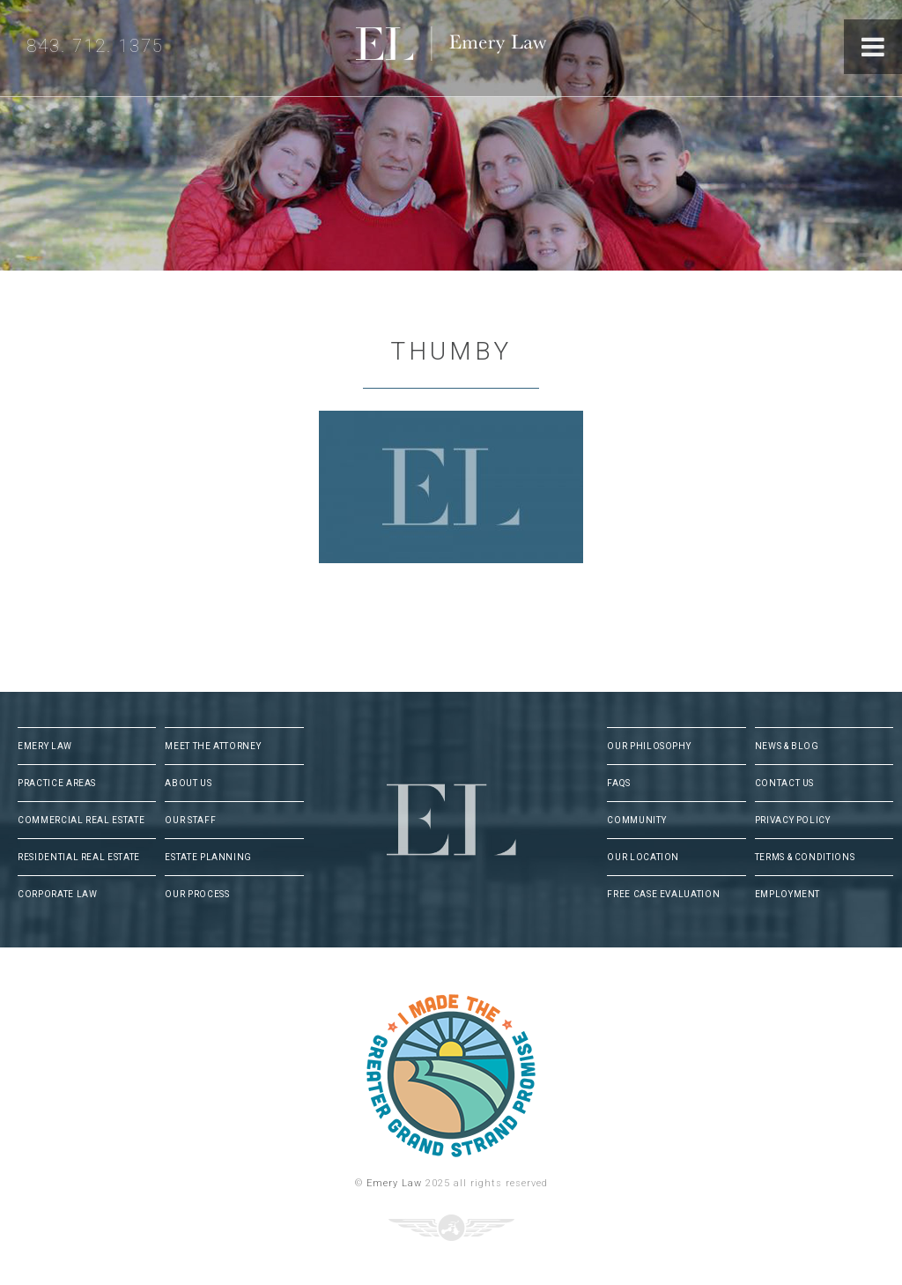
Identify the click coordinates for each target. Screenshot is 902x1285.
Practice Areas (57, 783)
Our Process (197, 894)
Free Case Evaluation (663, 894)
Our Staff (190, 820)
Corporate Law (57, 894)
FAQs (619, 783)
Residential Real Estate (79, 857)
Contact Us (785, 783)
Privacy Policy (793, 820)
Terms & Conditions (805, 857)
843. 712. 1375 (95, 45)
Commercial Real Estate (81, 820)
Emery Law (487, 48)
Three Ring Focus (451, 1227)
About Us (188, 783)
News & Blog (787, 746)
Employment (788, 894)
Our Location (643, 857)
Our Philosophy (649, 746)
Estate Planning (208, 857)
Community (636, 820)
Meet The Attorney (213, 746)
